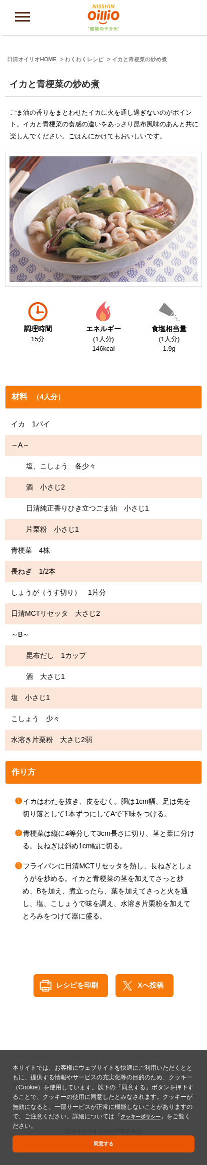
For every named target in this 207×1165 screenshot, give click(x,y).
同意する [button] (104, 1143)
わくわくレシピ (84, 59)
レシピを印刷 (77, 985)
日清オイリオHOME (31, 59)
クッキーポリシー (144, 1113)
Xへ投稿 (151, 985)
